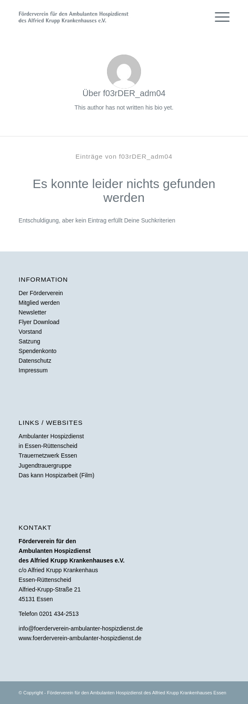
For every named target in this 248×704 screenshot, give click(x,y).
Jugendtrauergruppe (44, 465)
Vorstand (30, 331)
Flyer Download (38, 322)
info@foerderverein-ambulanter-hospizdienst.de (80, 628)
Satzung (29, 341)
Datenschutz (34, 360)
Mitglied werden (39, 302)
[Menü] (218, 17)
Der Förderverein (40, 293)
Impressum (32, 370)
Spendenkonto (37, 351)
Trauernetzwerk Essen (47, 455)
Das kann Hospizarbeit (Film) (56, 475)
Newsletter (32, 312)
